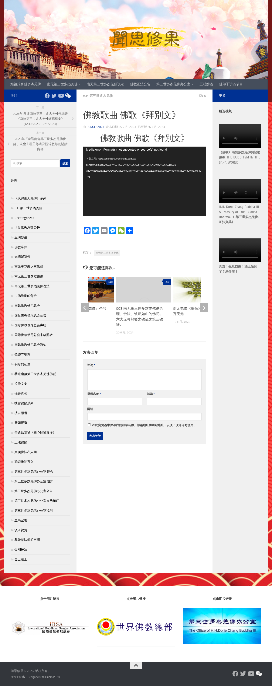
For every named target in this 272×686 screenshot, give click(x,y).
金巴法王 (20, 559)
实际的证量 (22, 364)
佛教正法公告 (140, 84)
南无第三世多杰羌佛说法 (105, 84)
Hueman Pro (52, 677)
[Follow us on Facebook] (47, 95)
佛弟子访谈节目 (231, 84)
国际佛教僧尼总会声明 (30, 325)
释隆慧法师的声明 (27, 540)
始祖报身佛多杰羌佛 (25, 84)
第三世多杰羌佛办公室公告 (33, 491)
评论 (91, 365)
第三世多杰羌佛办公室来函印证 (36, 501)
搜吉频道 (20, 413)
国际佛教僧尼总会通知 (30, 345)
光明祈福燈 (22, 257)
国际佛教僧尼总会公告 (30, 315)
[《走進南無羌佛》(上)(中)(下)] (67, 95)
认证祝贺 (20, 530)
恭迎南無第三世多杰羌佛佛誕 (35, 374)
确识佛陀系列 (24, 462)
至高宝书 (20, 520)
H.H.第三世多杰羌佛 (98, 96)
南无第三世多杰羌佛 (62, 84)
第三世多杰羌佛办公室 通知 (33, 481)
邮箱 (151, 394)
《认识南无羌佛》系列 (30, 198)
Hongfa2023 (95, 127)
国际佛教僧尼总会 (27, 306)
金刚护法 (20, 550)
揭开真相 (20, 393)
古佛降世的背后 (25, 296)
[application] (144, 181)
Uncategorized (24, 218)
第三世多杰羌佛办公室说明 (33, 510)
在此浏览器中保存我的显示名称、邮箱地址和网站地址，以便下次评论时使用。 (144, 425)
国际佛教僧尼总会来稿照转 (33, 335)
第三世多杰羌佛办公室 (173, 84)
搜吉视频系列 (24, 403)
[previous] (85, 307)
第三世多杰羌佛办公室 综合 (33, 471)
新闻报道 (20, 423)
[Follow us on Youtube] (60, 95)
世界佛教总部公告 (27, 228)
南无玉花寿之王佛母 (28, 267)
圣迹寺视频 (22, 354)
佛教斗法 (20, 247)
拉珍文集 (20, 384)
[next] (204, 307)
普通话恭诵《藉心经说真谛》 (35, 432)
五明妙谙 (206, 84)
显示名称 (94, 394)
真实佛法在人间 (25, 452)
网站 (90, 409)
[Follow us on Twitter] (54, 95)
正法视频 (20, 442)
